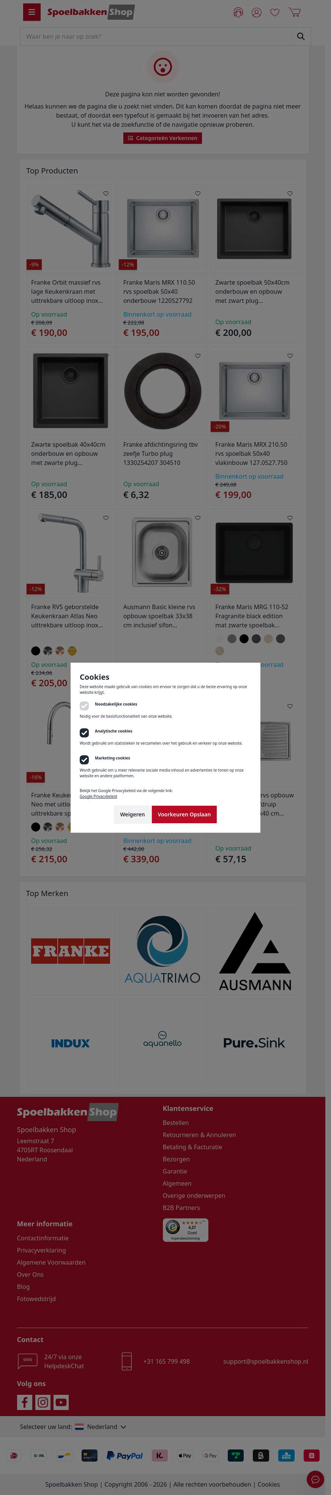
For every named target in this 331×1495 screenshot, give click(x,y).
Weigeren (132, 814)
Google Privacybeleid (98, 796)
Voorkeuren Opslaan (184, 814)
